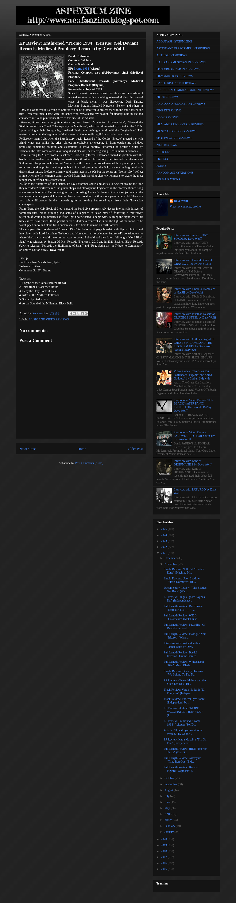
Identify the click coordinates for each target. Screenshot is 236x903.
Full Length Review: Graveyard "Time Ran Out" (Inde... (182, 759)
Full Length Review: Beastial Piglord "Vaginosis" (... (181, 769)
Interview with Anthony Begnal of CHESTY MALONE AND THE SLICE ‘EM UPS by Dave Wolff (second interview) (194, 344)
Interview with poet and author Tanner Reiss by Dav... (182, 645)
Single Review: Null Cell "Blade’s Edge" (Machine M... (184, 571)
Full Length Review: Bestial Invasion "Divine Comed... (181, 654)
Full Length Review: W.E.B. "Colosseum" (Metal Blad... (182, 617)
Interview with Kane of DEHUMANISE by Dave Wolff (192, 462)
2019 (164, 845)
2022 (164, 547)
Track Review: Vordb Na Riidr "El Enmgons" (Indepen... (184, 691)
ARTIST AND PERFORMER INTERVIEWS (183, 48)
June (168, 802)
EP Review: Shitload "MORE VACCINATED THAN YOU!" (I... (183, 712)
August (169, 790)
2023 (164, 541)
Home (81, 449)
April (168, 814)
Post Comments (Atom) (89, 463)
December (171, 558)
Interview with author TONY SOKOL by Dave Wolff (191, 237)
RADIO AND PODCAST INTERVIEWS (180, 103)
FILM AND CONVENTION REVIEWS (180, 124)
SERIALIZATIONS (168, 179)
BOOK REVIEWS (167, 117)
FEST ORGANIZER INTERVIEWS (178, 69)
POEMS (161, 165)
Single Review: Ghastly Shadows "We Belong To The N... (183, 673)
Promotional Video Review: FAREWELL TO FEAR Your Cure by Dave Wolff (194, 436)
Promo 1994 (81, 68)
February (170, 826)
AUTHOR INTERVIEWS (171, 55)
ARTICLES (163, 151)
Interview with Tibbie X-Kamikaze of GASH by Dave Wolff (194, 290)
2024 (164, 535)
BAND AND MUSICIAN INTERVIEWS (181, 62)
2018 (164, 851)
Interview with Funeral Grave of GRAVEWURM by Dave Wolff (193, 262)
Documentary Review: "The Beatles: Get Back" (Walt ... (185, 589)
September (171, 784)
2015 (164, 869)
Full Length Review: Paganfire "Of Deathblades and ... (184, 626)
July (167, 796)
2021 (164, 553)
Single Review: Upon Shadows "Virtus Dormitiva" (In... (182, 580)
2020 (164, 839)
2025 (164, 529)
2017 (164, 857)
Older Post (135, 449)
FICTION (162, 158)
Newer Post (27, 449)
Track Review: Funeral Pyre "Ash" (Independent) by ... (184, 700)
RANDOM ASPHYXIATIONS (174, 172)
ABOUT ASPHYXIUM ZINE (174, 41)
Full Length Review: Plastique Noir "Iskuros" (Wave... (185, 635)
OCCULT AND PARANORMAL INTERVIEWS (185, 89)
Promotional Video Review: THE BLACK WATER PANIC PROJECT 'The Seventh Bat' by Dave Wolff (193, 405)
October (170, 778)
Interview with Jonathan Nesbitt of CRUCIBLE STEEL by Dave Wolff (195, 315)
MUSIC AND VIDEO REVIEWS (49, 319)
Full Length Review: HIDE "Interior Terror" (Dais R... (185, 750)
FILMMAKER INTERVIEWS (174, 76)
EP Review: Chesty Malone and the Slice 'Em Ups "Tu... (185, 682)
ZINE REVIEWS (166, 145)
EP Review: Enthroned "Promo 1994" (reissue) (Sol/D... (182, 722)
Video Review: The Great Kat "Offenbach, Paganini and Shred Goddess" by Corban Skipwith (193, 375)
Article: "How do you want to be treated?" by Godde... (183, 732)
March (169, 819)
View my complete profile (185, 206)
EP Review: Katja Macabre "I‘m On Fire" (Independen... (185, 741)
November (171, 564)
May (168, 808)
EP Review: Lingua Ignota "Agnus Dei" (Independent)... (184, 598)
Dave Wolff (181, 200)
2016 (164, 863)
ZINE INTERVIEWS (169, 110)
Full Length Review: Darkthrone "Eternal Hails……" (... (183, 608)
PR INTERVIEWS (167, 96)
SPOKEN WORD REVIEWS (173, 138)
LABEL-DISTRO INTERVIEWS (176, 83)
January (169, 831)
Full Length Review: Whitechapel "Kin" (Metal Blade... (184, 663)
